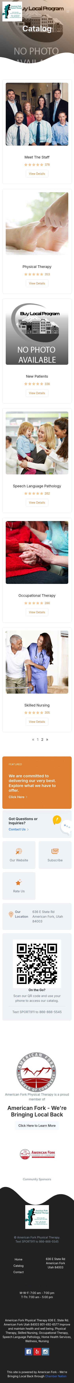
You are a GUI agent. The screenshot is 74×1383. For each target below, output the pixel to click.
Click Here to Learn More (37, 1126)
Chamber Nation (56, 1376)
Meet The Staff (36, 157)
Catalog (18, 1265)
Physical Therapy (36, 267)
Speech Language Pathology (37, 486)
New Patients (37, 376)
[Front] (13, 11)
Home (18, 1259)
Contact (18, 1272)
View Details (37, 173)
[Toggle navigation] (68, 11)
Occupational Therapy (37, 595)
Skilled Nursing (37, 705)
